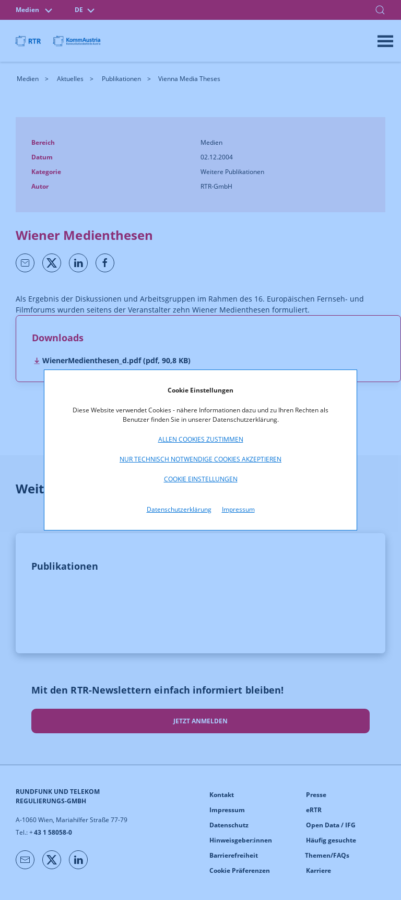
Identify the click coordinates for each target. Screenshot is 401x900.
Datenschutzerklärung (179, 509)
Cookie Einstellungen (201, 479)
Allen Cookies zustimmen (200, 439)
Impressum (238, 509)
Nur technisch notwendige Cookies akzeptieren (200, 459)
